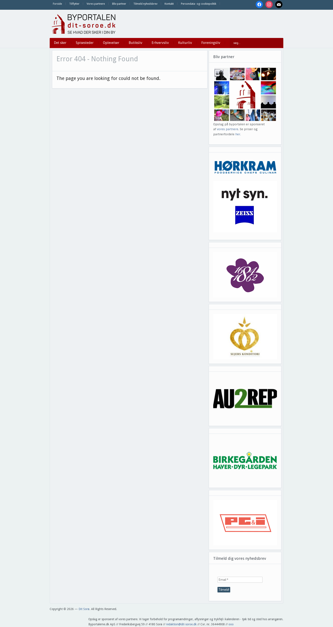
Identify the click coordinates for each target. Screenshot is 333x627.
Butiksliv (135, 43)
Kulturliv (185, 43)
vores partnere (227, 129)
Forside (57, 3)
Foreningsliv (210, 43)
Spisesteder (85, 43)
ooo (231, 624)
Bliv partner (119, 3)
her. (238, 134)
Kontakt (169, 3)
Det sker (60, 43)
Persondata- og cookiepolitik (198, 3)
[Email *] (239, 580)
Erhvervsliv (160, 43)
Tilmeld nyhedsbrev (145, 3)
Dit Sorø (84, 609)
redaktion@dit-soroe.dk (181, 624)
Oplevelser (111, 43)
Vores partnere (96, 3)
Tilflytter (74, 3)
